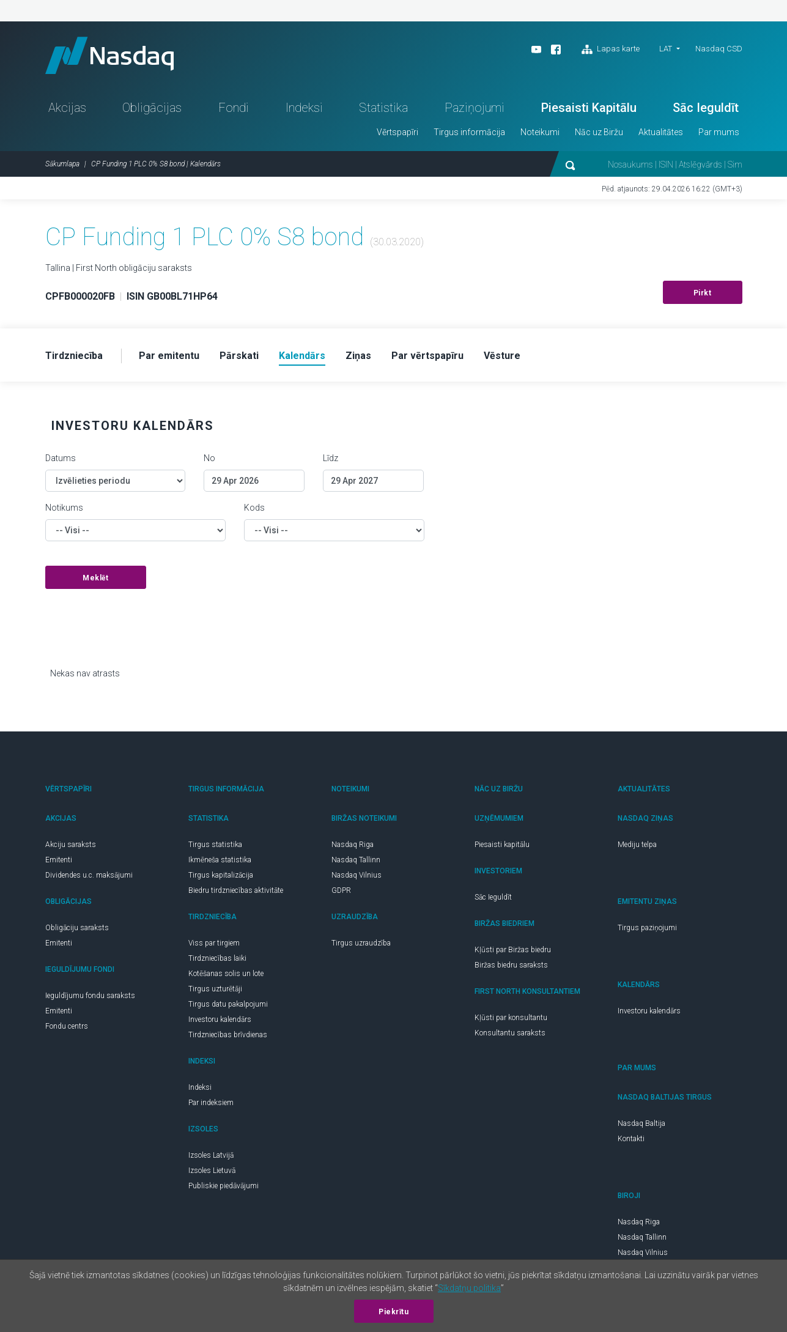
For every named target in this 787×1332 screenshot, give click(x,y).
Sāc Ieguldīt (706, 107)
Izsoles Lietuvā (211, 1170)
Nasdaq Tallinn (355, 860)
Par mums (718, 132)
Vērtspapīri (397, 132)
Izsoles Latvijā (211, 1155)
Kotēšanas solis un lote (226, 973)
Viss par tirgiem (214, 943)
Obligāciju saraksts (77, 927)
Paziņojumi (474, 107)
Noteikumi (540, 132)
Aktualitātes (660, 132)
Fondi (233, 107)
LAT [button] (665, 48)
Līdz (330, 458)
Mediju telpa (637, 844)
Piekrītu (393, 1312)
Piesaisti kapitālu (502, 844)
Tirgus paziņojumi (647, 927)
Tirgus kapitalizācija (220, 875)
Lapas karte (611, 49)
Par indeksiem (211, 1102)
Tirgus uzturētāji (215, 989)
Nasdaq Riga (352, 844)
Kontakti (631, 1138)
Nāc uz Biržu (599, 132)
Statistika (383, 107)
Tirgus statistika (215, 844)
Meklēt (95, 578)
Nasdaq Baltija (641, 1123)
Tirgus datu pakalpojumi (228, 1004)
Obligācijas (152, 107)
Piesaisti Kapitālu (589, 107)
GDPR (341, 890)
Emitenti (58, 860)
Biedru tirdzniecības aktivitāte (235, 890)
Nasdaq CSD (718, 48)
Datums (60, 458)
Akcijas (67, 107)
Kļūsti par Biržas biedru (513, 949)
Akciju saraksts (70, 844)
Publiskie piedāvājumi (223, 1186)
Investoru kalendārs (219, 1019)
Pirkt (702, 293)
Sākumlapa (62, 164)
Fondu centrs (66, 1026)
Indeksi (304, 107)
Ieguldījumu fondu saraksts (90, 995)
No (209, 458)
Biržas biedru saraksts (511, 965)
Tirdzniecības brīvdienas (227, 1034)
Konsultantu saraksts (510, 1033)
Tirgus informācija (469, 132)
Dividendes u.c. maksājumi (89, 875)
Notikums (64, 507)
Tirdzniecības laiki (217, 958)
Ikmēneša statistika (219, 860)
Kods (254, 507)
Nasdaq (109, 55)
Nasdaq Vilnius (356, 875)
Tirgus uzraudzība (361, 943)
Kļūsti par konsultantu (511, 1017)
